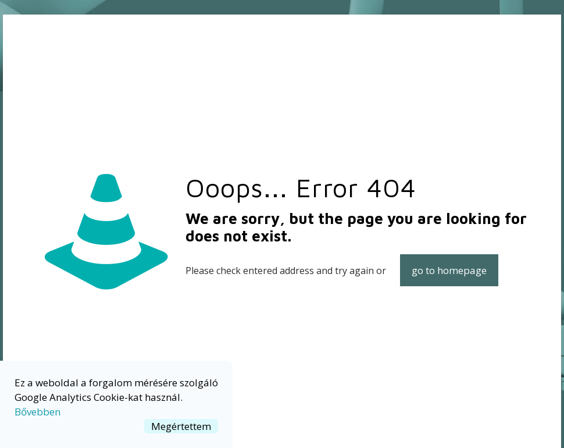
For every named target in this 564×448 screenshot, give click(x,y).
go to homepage (449, 270)
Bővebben (37, 411)
